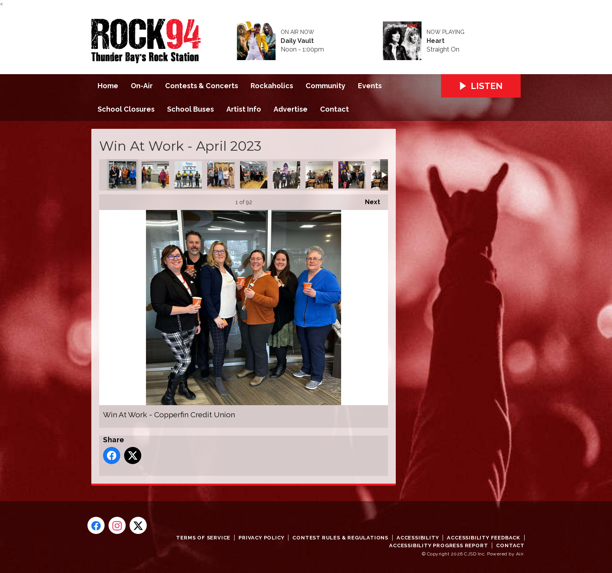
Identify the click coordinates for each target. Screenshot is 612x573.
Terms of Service (203, 538)
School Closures (126, 109)
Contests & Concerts (201, 86)
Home (108, 86)
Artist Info (243, 109)
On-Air (142, 86)
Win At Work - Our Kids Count (253, 175)
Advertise (291, 109)
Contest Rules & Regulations (340, 538)
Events (370, 86)
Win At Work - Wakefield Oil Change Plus (286, 175)
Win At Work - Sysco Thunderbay (188, 175)
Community (325, 86)
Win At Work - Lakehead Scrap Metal (155, 175)
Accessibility (418, 538)
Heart (436, 40)
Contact (334, 109)
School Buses (190, 109)
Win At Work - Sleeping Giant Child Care (221, 175)
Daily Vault (297, 40)
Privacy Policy (261, 538)
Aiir (519, 554)
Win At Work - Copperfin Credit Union (122, 175)
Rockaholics (272, 86)
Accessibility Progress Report (438, 545)
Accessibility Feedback (483, 538)
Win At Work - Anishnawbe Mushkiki (352, 175)
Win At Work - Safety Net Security (319, 175)
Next (368, 200)
